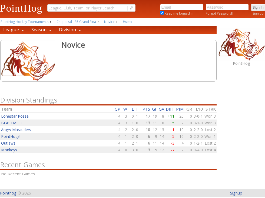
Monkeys (9, 149)
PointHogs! (10, 136)
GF (154, 109)
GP (117, 109)
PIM (180, 109)
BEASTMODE (13, 122)
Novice (109, 21)
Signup (236, 193)
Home (127, 21)
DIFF (170, 109)
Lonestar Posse (15, 116)
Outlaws (8, 143)
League (11, 29)
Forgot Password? (219, 13)
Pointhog (8, 193)
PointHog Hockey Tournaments (24, 21)
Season (39, 29)
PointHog (21, 8)
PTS (146, 109)
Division (67, 29)
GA (161, 109)
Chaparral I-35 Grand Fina (76, 21)
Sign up (258, 13)
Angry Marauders (16, 129)
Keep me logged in (178, 13)
